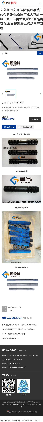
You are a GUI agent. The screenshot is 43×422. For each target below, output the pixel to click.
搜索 (40, 53)
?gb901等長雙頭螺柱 (15, 307)
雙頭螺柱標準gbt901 (9, 329)
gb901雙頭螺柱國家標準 (10, 325)
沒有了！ (11, 311)
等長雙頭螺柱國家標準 (27, 329)
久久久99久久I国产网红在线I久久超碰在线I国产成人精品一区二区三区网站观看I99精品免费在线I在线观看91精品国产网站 (21, 19)
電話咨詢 (37, 419)
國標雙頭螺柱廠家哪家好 (10, 338)
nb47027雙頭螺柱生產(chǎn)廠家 (13, 334)
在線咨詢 (35, 119)
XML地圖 (29, 404)
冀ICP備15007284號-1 (18, 404)
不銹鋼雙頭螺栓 (27, 419)
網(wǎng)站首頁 (5, 419)
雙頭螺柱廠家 (16, 419)
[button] (19, 48)
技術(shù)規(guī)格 (25, 127)
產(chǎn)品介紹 (9, 127)
